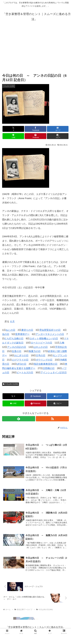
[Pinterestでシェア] (35, 136)
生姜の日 (16, 351)
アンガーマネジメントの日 (50, 334)
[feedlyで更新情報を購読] (18, 418)
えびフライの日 (20, 359)
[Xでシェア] (13, 129)
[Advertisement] (35, 47)
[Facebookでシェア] (35, 129)
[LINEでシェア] (13, 136)
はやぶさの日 (40, 347)
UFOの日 (21, 364)
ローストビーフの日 (41, 342)
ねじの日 (10, 330)
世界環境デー (22, 334)
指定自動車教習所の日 (45, 364)
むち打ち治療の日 (13, 338)
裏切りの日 (27, 330)
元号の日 (40, 355)
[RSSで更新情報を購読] (52, 418)
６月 (12, 321)
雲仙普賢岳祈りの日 (50, 330)
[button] (58, 136)
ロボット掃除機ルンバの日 (44, 338)
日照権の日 (49, 368)
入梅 (62, 342)
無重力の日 (35, 351)
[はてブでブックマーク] (58, 129)
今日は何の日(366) (10, 384)
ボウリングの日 (44, 359)
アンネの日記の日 (16, 347)
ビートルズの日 (25, 372)
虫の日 (5, 334)
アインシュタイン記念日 (54, 372)
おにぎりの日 (21, 355)
